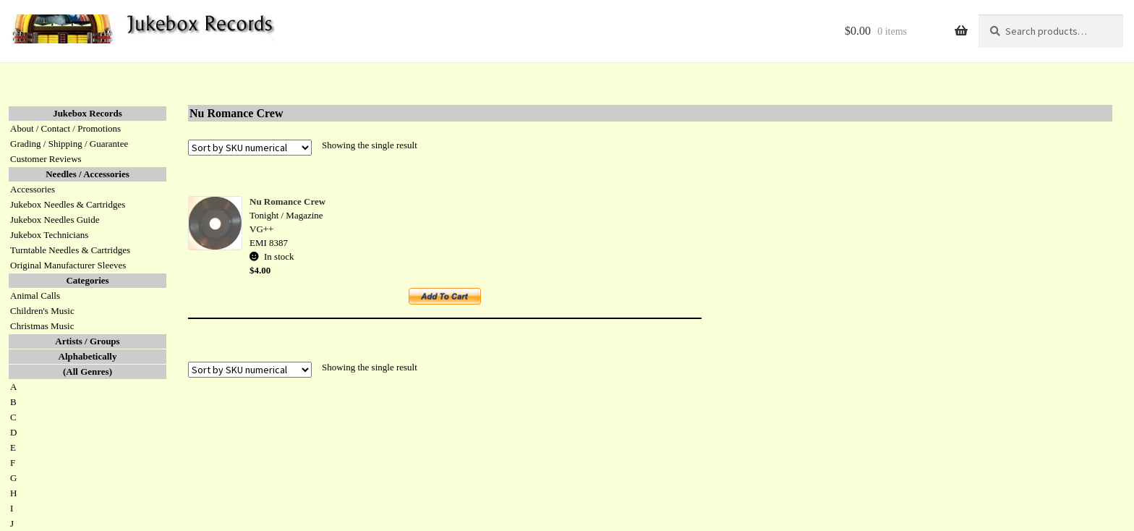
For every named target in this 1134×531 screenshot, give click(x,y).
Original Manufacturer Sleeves (68, 265)
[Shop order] (250, 148)
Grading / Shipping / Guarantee (69, 143)
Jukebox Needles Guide (54, 219)
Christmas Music (42, 325)
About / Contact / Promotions (65, 128)
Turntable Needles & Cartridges (70, 250)
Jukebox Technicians (49, 234)
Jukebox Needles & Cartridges (67, 204)
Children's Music (42, 310)
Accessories (32, 189)
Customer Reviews (46, 158)
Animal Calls (35, 295)
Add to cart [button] (453, 301)
